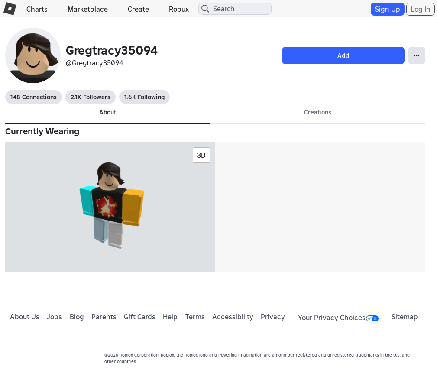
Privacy (273, 316)
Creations (317, 112)
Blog (77, 316)
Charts (37, 9)
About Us (24, 316)
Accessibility (232, 316)
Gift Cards (139, 316)
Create (138, 9)
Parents (104, 316)
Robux (179, 9)
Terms (195, 316)
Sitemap (405, 316)
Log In (421, 9)
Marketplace (88, 9)
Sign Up (387, 9)
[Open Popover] (416, 55)
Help (170, 316)
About (107, 112)
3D (201, 155)
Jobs (54, 316)
